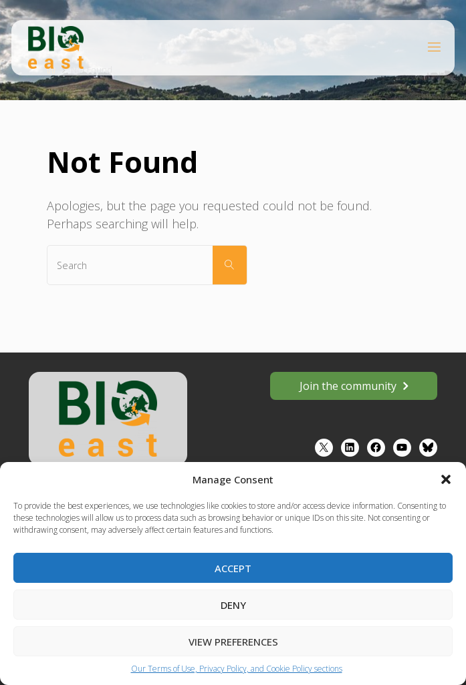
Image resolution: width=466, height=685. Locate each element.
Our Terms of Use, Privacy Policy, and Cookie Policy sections (236, 668)
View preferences (233, 641)
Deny (233, 605)
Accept (233, 568)
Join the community (348, 386)
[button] (446, 479)
